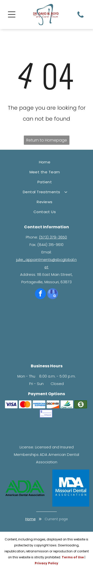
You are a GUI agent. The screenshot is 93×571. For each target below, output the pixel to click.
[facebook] (40, 294)
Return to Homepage (46, 140)
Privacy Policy (46, 563)
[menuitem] (46, 162)
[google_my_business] (52, 294)
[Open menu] (11, 14)
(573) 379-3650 (53, 237)
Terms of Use (73, 557)
